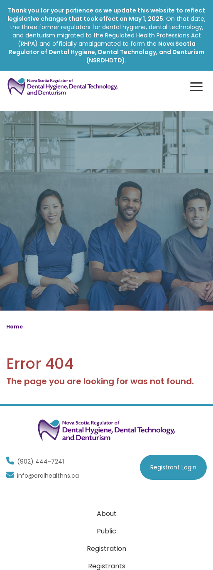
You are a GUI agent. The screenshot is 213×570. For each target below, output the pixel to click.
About (107, 513)
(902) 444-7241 (35, 461)
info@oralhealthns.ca (42, 475)
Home (14, 326)
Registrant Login (173, 467)
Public (106, 531)
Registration (106, 548)
